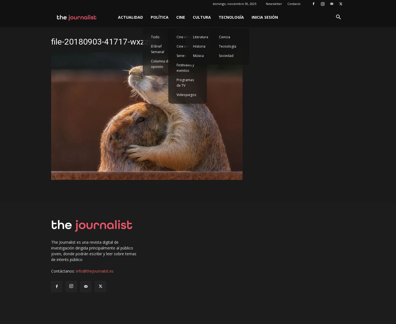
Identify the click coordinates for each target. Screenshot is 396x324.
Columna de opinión (160, 64)
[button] (338, 17)
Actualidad (130, 17)
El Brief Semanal (157, 49)
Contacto (294, 4)
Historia (199, 46)
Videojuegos (186, 94)
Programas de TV (185, 83)
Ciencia (224, 37)
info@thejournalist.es (95, 271)
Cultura (202, 17)
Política (160, 17)
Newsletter (274, 4)
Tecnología (231, 17)
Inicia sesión (265, 17)
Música (198, 55)
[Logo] (77, 17)
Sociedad (226, 55)
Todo (155, 37)
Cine (180, 17)
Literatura (200, 37)
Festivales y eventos (185, 68)
